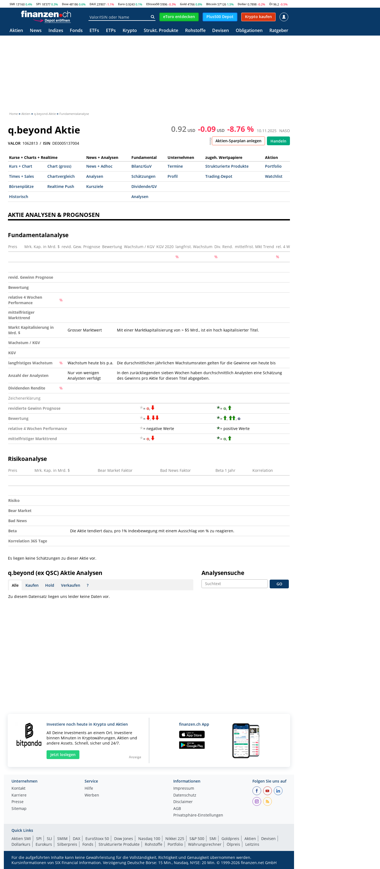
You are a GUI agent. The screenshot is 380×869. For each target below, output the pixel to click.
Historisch (18, 196)
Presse (17, 802)
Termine (175, 166)
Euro (121, 4)
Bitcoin (211, 4)
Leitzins (252, 844)
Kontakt (18, 788)
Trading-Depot (218, 176)
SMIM (62, 838)
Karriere (19, 795)
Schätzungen (143, 176)
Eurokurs (44, 844)
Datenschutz (184, 795)
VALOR (14, 143)
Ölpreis (233, 844)
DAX (93, 4)
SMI (12, 4)
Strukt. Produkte (161, 30)
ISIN (46, 143)
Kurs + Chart (20, 166)
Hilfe (89, 788)
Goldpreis (230, 838)
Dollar (242, 4)
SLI (49, 838)
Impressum (183, 788)
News (36, 30)
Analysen (94, 176)
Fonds (76, 30)
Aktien (16, 30)
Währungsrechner (204, 844)
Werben (92, 795)
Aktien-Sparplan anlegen (238, 140)
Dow (65, 4)
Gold (183, 4)
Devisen (220, 30)
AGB (177, 809)
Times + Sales (21, 176)
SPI (38, 4)
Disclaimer (183, 802)
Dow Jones (123, 838)
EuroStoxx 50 (97, 838)
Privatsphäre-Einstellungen (198, 815)
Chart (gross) (59, 166)
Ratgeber (278, 30)
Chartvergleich (61, 176)
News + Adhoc (99, 166)
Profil (173, 176)
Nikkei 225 (174, 838)
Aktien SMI (21, 838)
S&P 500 (196, 838)
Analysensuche (222, 573)
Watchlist (274, 176)
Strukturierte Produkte (227, 166)
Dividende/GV (144, 186)
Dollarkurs (20, 844)
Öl (270, 4)
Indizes (55, 30)
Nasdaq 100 (149, 838)
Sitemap (19, 809)
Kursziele (94, 186)
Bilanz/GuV (141, 166)
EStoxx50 (152, 4)
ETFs (94, 30)
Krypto (130, 30)
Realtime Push (60, 186)
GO (279, 583)
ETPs (111, 30)
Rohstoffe (195, 30)
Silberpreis (67, 844)
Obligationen (249, 30)
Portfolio (273, 166)
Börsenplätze (21, 186)
